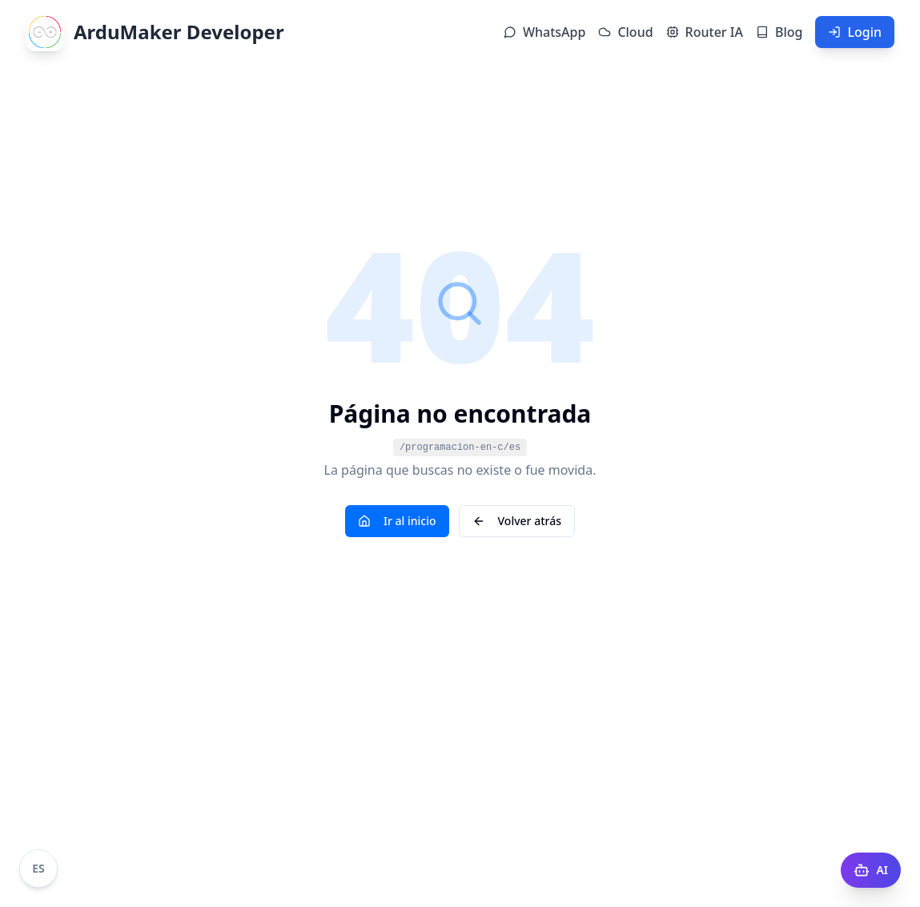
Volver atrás (516, 520)
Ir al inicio (397, 520)
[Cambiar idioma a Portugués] (38, 868)
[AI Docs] (871, 870)
